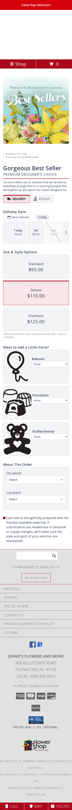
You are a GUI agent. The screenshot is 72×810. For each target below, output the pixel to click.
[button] (36, 720)
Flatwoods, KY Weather (18, 774)
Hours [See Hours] (60, 806)
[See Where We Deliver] (36, 577)
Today (42, 217)
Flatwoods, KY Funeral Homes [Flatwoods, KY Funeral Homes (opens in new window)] (23, 761)
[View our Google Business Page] (39, 646)
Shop (18, 64)
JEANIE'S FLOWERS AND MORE (33, 34)
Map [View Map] (36, 806)
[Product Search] (37, 555)
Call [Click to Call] (12, 806)
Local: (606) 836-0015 (36, 676)
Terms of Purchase (47, 788)
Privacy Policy (19, 788)
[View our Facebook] (33, 646)
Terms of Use (36, 794)
